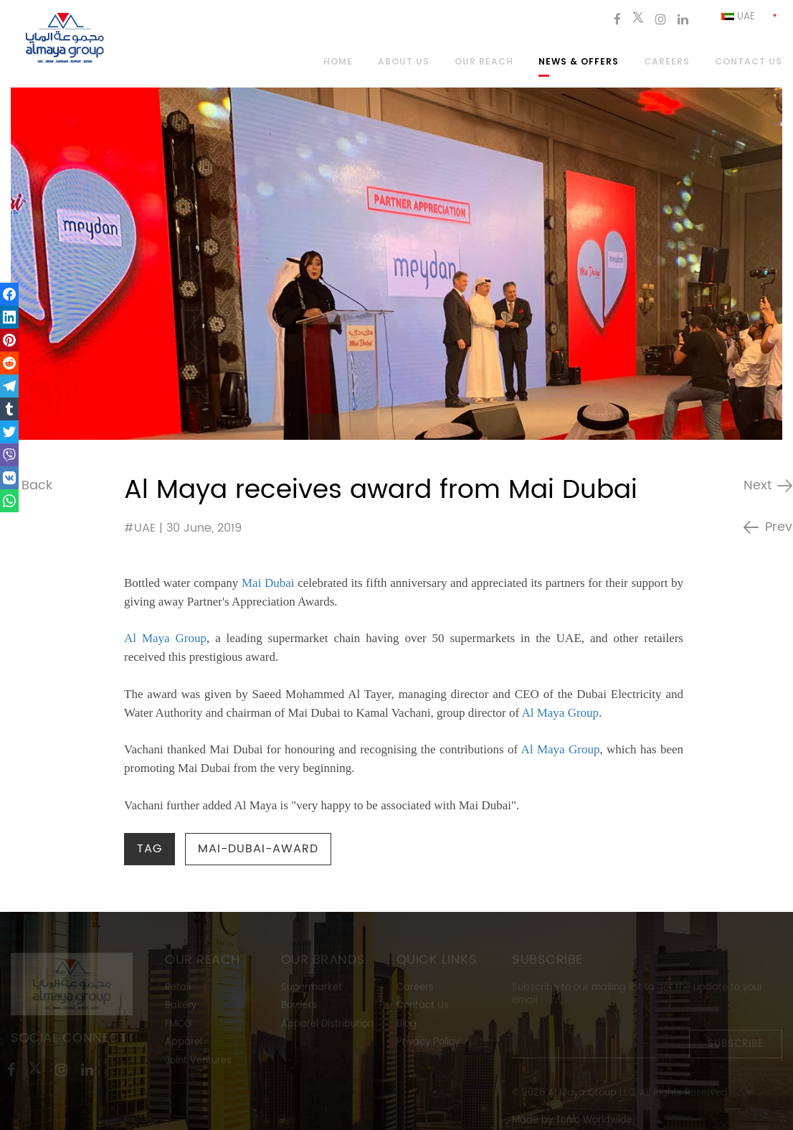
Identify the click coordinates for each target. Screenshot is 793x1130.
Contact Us (422, 1006)
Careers (667, 62)
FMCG (178, 1025)
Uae (738, 16)
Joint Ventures (198, 1062)
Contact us (748, 62)
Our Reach (484, 62)
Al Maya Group (165, 638)
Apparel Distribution (327, 1025)
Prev (778, 527)
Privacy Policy (428, 1043)
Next (757, 485)
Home (338, 62)
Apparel (183, 1043)
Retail (178, 989)
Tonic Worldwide (594, 1121)
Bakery (180, 1006)
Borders (299, 1006)
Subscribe (736, 1045)
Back (37, 485)
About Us (403, 62)
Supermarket (311, 989)
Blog (406, 1025)
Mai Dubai (268, 583)
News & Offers (578, 62)
